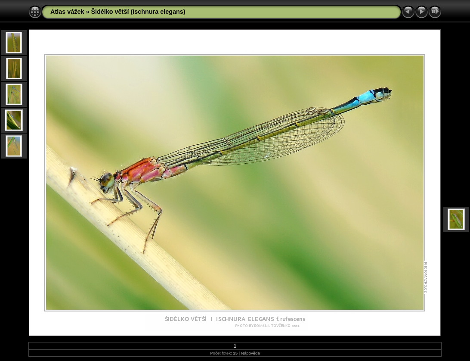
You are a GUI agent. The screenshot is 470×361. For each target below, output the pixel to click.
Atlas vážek (67, 11)
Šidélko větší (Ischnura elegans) (138, 11)
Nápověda (250, 353)
